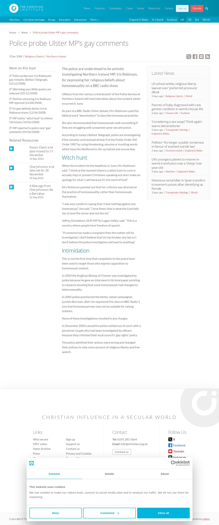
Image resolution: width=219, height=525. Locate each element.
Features (100, 8)
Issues (140, 8)
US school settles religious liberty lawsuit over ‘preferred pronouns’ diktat (174, 88)
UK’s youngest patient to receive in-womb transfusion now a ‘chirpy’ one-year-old (177, 163)
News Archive (41, 448)
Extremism (80, 19)
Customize (109, 513)
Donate (197, 8)
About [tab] (165, 473)
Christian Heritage (34, 19)
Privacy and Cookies (79, 453)
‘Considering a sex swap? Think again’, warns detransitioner (177, 123)
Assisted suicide (174, 150)
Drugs (51, 19)
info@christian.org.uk (134, 444)
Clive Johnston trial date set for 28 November (41, 170)
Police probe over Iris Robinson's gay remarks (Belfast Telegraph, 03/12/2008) (30, 79)
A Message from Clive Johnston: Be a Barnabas (41, 189)
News (87, 8)
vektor (206, 518)
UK (182, 19)
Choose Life (172, 113)
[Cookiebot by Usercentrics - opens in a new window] (173, 463)
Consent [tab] (54, 473)
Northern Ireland (56, 56)
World (206, 19)
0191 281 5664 (127, 439)
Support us (73, 444)
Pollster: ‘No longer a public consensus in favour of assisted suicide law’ (178, 144)
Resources (154, 8)
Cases (129, 8)
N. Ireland (157, 19)
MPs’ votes (40, 444)
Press (36, 453)
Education (65, 19)
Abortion (14, 19)
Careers (169, 8)
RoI (197, 19)
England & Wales (138, 19)
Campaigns (115, 8)
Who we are (40, 439)
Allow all (163, 513)
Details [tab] (109, 473)
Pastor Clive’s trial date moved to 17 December (41, 151)
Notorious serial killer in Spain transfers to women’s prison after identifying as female (178, 184)
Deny (55, 513)
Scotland (172, 19)
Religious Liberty (34, 56)
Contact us (73, 448)
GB (189, 19)
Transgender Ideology (177, 129)
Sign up (182, 8)
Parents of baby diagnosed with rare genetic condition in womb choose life (177, 107)
